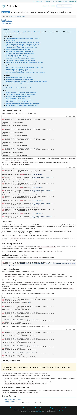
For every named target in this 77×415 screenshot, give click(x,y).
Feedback (9, 20)
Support (45, 6)
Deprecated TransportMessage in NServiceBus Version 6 (23, 44)
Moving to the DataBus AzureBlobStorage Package (21, 92)
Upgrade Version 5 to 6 (11, 401)
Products (13, 408)
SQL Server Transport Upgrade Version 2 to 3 (19, 71)
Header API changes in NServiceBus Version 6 (20, 51)
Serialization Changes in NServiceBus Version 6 (20, 58)
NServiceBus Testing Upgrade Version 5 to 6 (19, 100)
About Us (64, 408)
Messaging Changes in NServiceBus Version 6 (20, 53)
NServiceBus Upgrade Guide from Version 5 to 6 (27, 32)
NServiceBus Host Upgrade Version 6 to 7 (18, 88)
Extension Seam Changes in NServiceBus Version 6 (21, 47)
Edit (3, 20)
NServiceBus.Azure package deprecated (18, 96)
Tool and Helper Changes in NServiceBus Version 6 (21, 105)
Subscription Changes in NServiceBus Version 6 (20, 60)
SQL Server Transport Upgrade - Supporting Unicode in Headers (25, 72)
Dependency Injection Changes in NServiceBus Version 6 (23, 42)
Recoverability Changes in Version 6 (17, 57)
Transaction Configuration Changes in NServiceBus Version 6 (24, 62)
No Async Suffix (10, 40)
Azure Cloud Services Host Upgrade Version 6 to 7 (21, 94)
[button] (38, 23)
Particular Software (42, 410)
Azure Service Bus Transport (13, 399)
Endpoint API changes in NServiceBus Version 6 (20, 46)
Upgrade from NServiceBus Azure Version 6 (19, 77)
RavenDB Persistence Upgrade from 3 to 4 (18, 83)
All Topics (5, 12)
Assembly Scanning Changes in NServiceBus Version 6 (22, 38)
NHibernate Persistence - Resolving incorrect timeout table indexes (26, 81)
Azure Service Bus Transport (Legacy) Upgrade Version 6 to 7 (24, 67)
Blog (48, 1)
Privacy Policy (59, 410)
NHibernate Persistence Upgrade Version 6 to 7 (20, 79)
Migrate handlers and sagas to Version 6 (18, 49)
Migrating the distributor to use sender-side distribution (23, 103)
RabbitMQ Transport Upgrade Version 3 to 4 (19, 69)
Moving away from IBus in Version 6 (17, 55)
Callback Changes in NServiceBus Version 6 (19, 102)
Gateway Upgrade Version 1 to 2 (15, 98)
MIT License (39, 411)
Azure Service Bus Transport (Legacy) (16, 16)
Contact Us (51, 6)
